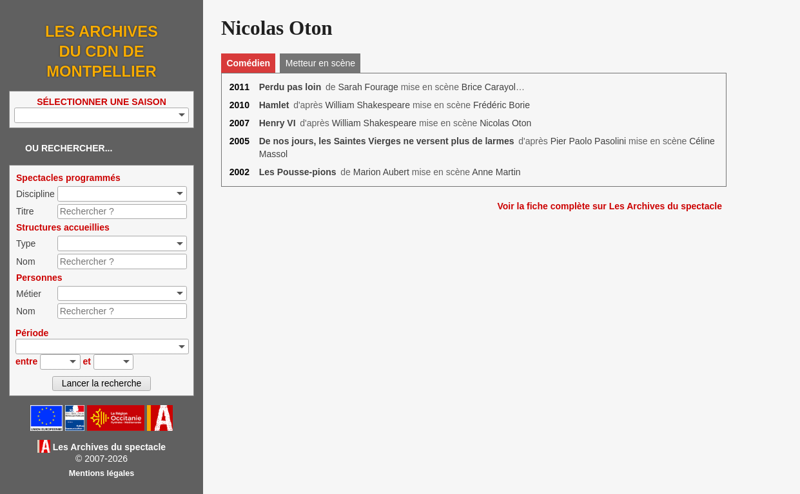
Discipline (35, 194)
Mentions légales (101, 473)
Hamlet (274, 105)
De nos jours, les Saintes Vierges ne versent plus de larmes (386, 141)
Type (25, 243)
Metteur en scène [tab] (320, 63)
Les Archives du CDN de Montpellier (101, 51)
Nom (25, 261)
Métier (28, 294)
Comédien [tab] (248, 63)
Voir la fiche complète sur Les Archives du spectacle (609, 206)
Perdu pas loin (290, 87)
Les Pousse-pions (298, 172)
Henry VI (277, 123)
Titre (25, 211)
